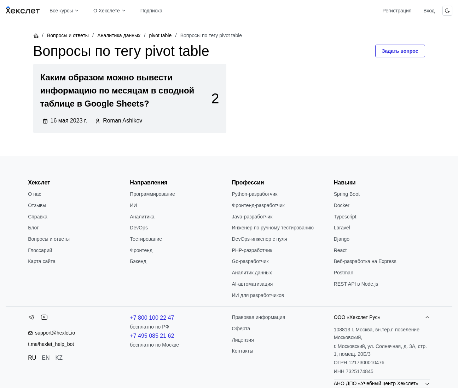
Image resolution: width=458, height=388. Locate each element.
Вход (429, 10)
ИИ (133, 205)
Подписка (151, 10)
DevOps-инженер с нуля (259, 239)
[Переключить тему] (447, 11)
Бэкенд (138, 261)
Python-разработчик (255, 194)
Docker (341, 205)
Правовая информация (258, 317)
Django (341, 239)
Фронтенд (141, 250)
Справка (37, 216)
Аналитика (142, 216)
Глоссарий (40, 250)
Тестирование (146, 239)
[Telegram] (31, 319)
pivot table (160, 35)
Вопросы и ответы (68, 35)
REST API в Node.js (356, 284)
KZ (59, 358)
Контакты (242, 351)
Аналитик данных (252, 272)
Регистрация (396, 10)
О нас (34, 194)
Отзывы (37, 205)
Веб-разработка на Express (365, 261)
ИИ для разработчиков (258, 295)
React (340, 250)
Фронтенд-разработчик (258, 205)
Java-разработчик (252, 216)
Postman (343, 272)
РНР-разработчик (252, 250)
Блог (33, 227)
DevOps (139, 227)
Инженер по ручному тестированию (273, 227)
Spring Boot (347, 194)
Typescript (345, 216)
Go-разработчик (250, 261)
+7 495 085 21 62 (152, 336)
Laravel (342, 227)
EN (46, 358)
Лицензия (243, 340)
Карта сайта (42, 261)
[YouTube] (44, 319)
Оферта (241, 328)
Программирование (152, 194)
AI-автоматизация (252, 284)
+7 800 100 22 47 (152, 318)
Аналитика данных (118, 35)
